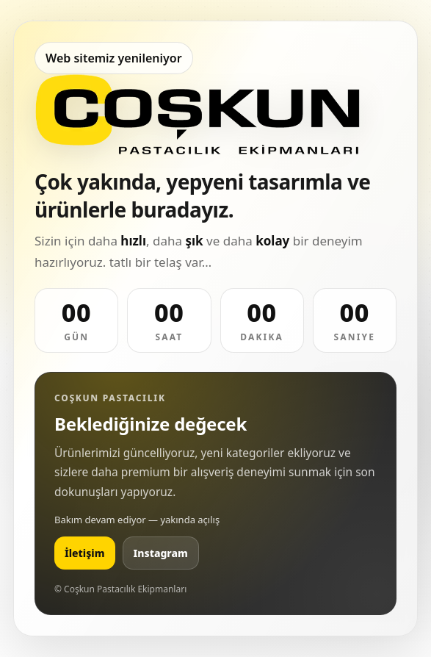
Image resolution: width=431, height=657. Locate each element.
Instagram (161, 553)
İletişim (85, 553)
